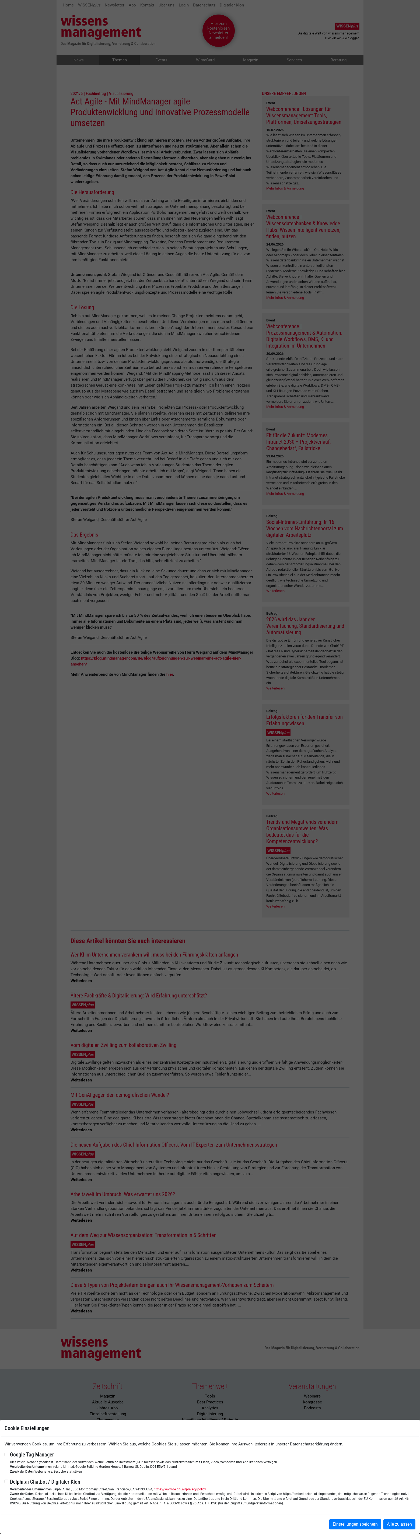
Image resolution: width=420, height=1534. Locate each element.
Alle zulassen (399, 1524)
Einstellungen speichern (355, 1524)
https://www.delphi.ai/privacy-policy (180, 1489)
